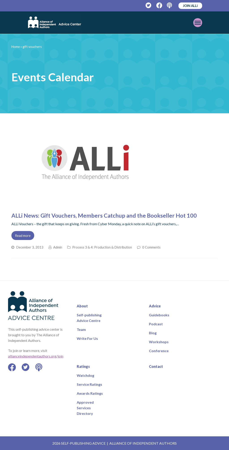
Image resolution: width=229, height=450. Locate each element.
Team (81, 329)
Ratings (83, 366)
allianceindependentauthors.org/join (35, 356)
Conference (159, 351)
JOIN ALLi (190, 6)
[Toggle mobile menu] (197, 22)
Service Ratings (89, 384)
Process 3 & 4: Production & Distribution (102, 247)
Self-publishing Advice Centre (89, 318)
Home (15, 47)
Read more (23, 236)
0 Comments (151, 247)
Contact (156, 366)
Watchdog (85, 375)
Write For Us (87, 338)
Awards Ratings (90, 393)
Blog (153, 333)
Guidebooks (159, 315)
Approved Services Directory (85, 408)
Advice (155, 306)
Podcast (156, 324)
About (82, 306)
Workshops (159, 342)
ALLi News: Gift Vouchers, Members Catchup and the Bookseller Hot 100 (104, 215)
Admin (57, 247)
